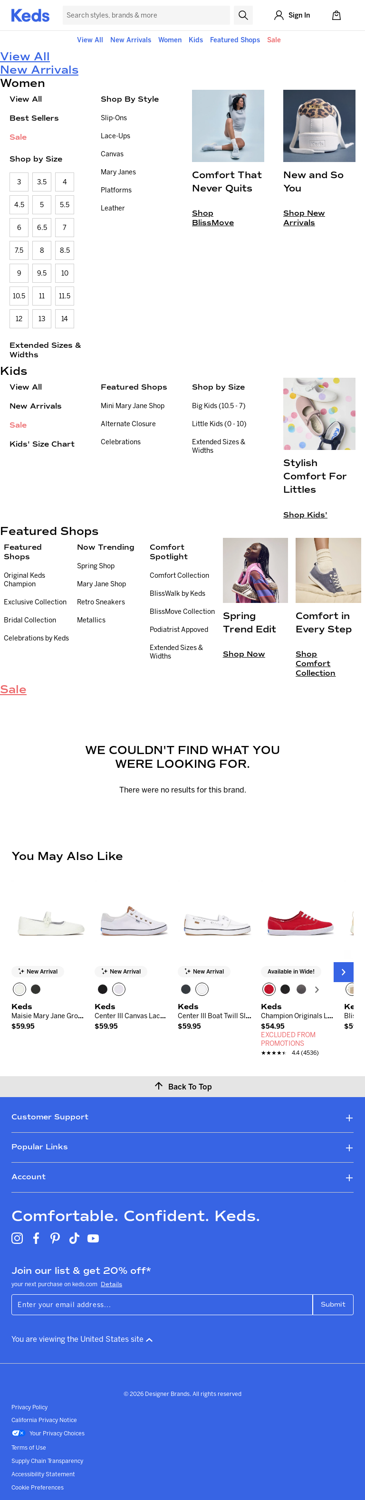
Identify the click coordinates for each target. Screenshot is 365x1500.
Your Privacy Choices (48, 1434)
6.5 (42, 227)
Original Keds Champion (24, 580)
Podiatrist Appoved (179, 629)
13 (41, 319)
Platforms (116, 190)
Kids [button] (196, 40)
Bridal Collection (30, 620)
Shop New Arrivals (304, 218)
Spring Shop (96, 566)
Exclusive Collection (35, 602)
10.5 (19, 296)
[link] (48, 1022)
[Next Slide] (344, 972)
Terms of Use (28, 1447)
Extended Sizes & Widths (45, 350)
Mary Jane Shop (101, 584)
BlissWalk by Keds (177, 593)
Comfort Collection (179, 575)
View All (90, 40)
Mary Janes (118, 172)
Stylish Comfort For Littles (315, 476)
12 (19, 319)
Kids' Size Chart (42, 444)
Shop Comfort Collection (316, 664)
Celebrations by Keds (36, 638)
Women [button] (170, 40)
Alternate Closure (128, 424)
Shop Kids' (305, 514)
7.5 (19, 250)
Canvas (112, 154)
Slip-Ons (114, 118)
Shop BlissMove (213, 218)
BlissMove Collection (182, 611)
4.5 (19, 205)
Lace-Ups (115, 136)
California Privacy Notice (44, 1420)
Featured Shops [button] (235, 40)
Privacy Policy (29, 1407)
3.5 (42, 182)
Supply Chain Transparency (47, 1461)
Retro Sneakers (101, 602)
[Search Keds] (146, 15)
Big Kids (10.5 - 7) (219, 406)
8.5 (65, 250)
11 (42, 296)
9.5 (42, 273)
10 (64, 273)
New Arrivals (130, 40)
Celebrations (121, 442)
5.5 (64, 205)
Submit (333, 1304)
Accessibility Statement (43, 1474)
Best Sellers (34, 118)
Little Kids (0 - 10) (219, 424)
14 (64, 319)
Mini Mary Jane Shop (132, 406)
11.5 (64, 296)
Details (111, 1284)
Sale (274, 40)
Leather (113, 208)
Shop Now (244, 654)
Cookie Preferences (37, 1487)
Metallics (91, 620)
